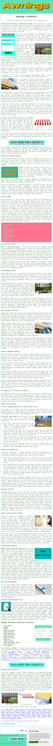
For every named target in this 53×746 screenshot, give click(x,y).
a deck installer (13, 657)
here (18, 586)
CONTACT (43, 13)
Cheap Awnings (42, 710)
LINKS (35, 13)
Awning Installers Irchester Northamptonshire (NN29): (17, 23)
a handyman (28, 652)
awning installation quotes (36, 689)
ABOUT (39, 13)
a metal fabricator (35, 654)
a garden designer (13, 654)
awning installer (8, 557)
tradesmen (23, 649)
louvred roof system (31, 247)
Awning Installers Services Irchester (17, 622)
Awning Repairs (25, 715)
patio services (22, 658)
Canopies (38, 709)
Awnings (18, 712)
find (6, 672)
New (9, 735)
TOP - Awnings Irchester (8, 723)
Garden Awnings (36, 715)
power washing (32, 657)
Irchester (24, 147)
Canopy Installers (6, 710)
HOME (32, 13)
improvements (32, 648)
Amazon (24, 584)
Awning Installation (20, 714)
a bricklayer (26, 655)
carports (40, 492)
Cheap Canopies (9, 709)
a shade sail (47, 484)
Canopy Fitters (20, 709)
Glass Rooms (35, 712)
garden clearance (45, 655)
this (28, 593)
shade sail (35, 477)
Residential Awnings (15, 718)
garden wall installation (41, 651)
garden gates (45, 652)
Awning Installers (45, 712)
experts (35, 686)
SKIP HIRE (11, 652)
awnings (19, 95)
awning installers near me (42, 562)
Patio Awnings (30, 709)
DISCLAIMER (48, 13)
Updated (12, 735)
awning (50, 23)
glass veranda (20, 199)
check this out (10, 596)
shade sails (9, 413)
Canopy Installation (20, 710)
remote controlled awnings (27, 616)
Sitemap (2, 735)
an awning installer (15, 651)
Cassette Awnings (6, 717)
